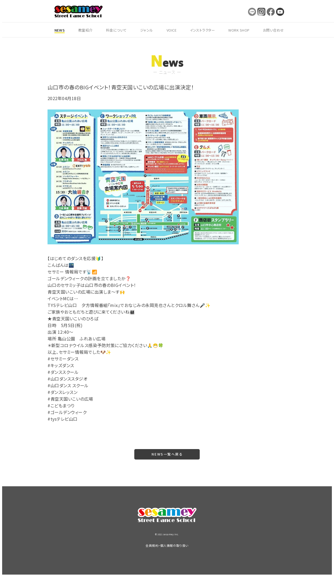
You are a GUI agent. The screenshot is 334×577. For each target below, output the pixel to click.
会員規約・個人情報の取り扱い (167, 546)
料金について (116, 30)
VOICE (171, 30)
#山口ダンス (59, 385)
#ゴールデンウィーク (67, 412)
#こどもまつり (61, 405)
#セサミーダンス (63, 358)
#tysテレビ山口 (63, 419)
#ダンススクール (63, 372)
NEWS (59, 30)
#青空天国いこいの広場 (70, 399)
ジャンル (146, 30)
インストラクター (202, 30)
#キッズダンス (61, 365)
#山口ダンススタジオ (67, 378)
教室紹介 (85, 30)
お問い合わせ (273, 30)
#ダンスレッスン (62, 392)
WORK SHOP (238, 30)
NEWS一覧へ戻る (166, 454)
